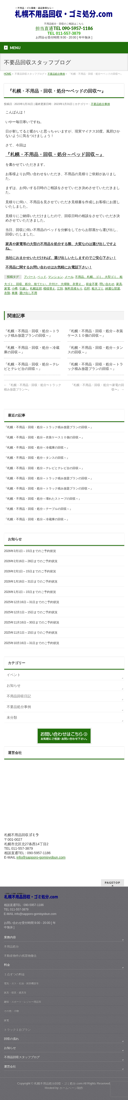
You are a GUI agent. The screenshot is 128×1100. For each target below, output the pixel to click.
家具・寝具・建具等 (15, 992)
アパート (30, 277)
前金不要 (92, 284)
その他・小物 (11, 1010)
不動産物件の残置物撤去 (20, 955)
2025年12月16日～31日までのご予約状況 (31, 602)
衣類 (7, 293)
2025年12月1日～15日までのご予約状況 (31, 612)
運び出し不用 (28, 293)
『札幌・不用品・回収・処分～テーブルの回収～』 (38, 509)
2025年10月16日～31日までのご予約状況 (31, 643)
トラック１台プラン (17, 1029)
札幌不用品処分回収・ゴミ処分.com (58, 1083)
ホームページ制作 (71, 1088)
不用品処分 (11, 946)
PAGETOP (112, 882)
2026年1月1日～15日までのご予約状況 (30, 592)
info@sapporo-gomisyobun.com (41, 857)
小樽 (15, 288)
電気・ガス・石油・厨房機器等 (21, 983)
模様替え (49, 288)
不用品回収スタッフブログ (22, 1057)
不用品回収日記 (19, 696)
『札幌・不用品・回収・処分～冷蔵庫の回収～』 (37, 447)
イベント (14, 675)
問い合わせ (107, 284)
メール (69, 277)
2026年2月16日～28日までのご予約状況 (31, 561)
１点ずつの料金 (14, 974)
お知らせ (14, 685)
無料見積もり (73, 288)
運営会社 (10, 1066)
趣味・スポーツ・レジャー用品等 (22, 1001)
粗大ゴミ (97, 288)
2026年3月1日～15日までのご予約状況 (30, 551)
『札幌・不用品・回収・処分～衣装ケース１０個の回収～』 (44, 437)
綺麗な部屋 (112, 288)
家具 (119, 284)
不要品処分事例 (100, 103)
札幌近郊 (36, 288)
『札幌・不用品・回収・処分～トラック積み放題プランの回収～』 (48, 427)
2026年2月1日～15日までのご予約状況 (30, 571)
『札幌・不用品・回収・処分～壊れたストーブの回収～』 (42, 498)
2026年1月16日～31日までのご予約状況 (31, 581)
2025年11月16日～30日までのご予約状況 (31, 622)
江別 (60, 288)
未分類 (12, 717)
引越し (23, 288)
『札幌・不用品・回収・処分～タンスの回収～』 (37, 457)
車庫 (15, 293)
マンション (55, 277)
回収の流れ (11, 1038)
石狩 (87, 288)
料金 (7, 965)
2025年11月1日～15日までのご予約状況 (31, 632)
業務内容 (10, 937)
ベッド (41, 277)
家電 (7, 288)
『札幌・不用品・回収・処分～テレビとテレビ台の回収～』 (44, 468)
